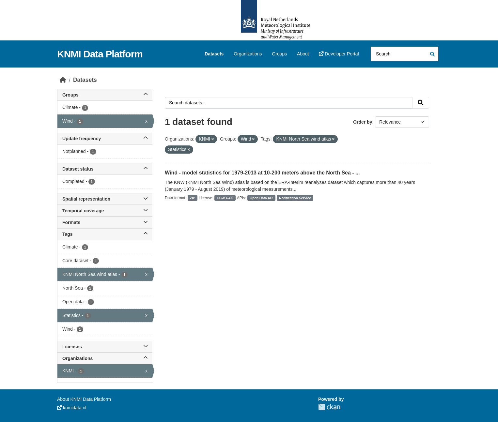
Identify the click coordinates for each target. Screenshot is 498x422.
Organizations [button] (105, 358)
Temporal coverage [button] (105, 211)
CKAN (329, 406)
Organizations (248, 53)
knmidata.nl (71, 407)
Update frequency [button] (105, 139)
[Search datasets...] (404, 54)
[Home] (63, 80)
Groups (279, 53)
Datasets (214, 53)
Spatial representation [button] (105, 199)
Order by (362, 122)
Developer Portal (339, 53)
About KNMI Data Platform (84, 399)
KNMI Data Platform (100, 54)
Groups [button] (105, 95)
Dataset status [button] (105, 169)
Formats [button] (105, 222)
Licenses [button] (105, 347)
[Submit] (432, 54)
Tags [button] (105, 234)
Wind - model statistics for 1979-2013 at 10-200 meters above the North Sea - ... (262, 172)
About (303, 53)
